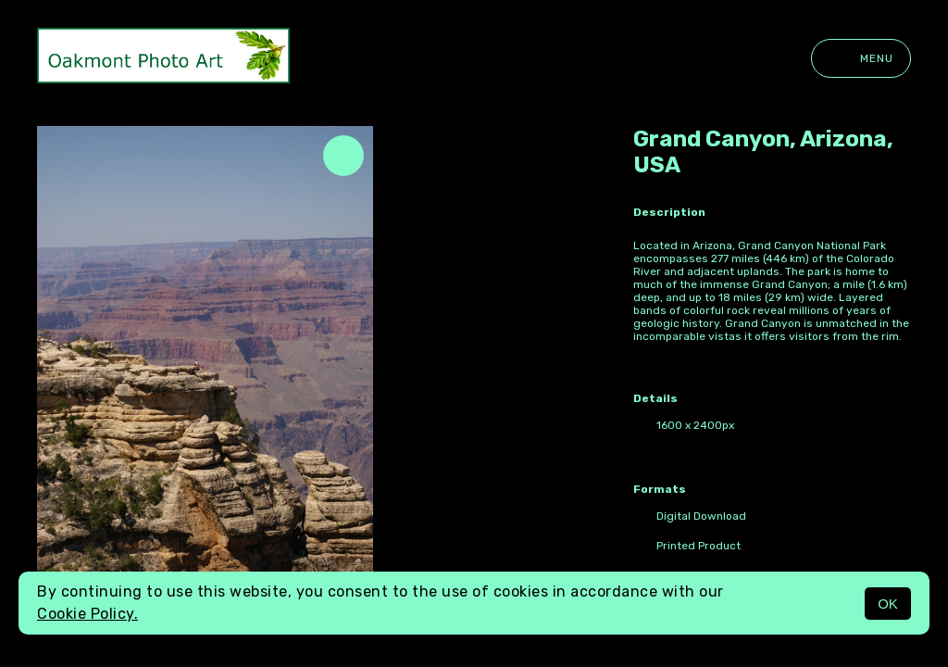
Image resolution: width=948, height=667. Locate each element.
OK (888, 603)
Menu (861, 58)
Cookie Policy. (87, 614)
